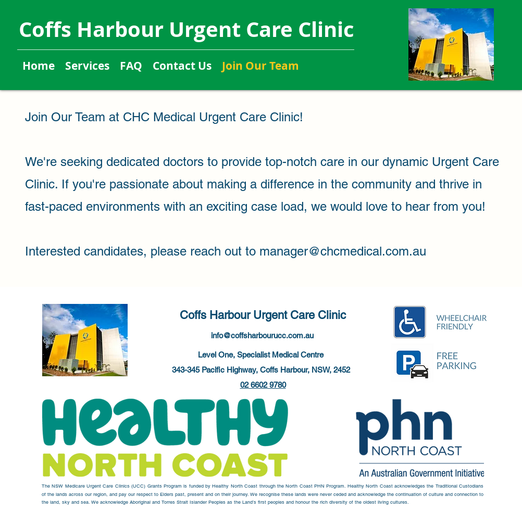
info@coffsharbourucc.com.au (262, 335)
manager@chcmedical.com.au (342, 251)
